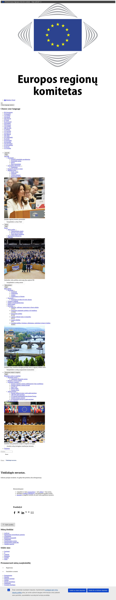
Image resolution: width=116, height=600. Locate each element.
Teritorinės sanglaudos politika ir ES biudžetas (24, 310)
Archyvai (6, 533)
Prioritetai (11, 290)
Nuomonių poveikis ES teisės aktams (21, 299)
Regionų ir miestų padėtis (15, 380)
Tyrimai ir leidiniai (13, 301)
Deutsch (7, 118)
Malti (7, 136)
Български (8, 112)
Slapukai (6, 577)
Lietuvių (7, 132)
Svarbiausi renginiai (13, 382)
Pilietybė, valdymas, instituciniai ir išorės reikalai (25, 307)
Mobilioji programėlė (10, 538)
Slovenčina (8, 143)
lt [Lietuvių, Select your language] (1, 103)
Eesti (6, 120)
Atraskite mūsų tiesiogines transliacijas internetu (20, 446)
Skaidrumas (14, 167)
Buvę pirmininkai (16, 164)
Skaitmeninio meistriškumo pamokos (14, 534)
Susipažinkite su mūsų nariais (15, 282)
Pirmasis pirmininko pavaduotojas (20, 159)
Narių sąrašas (11, 229)
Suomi (6, 146)
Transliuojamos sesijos (10, 541)
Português (8, 140)
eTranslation (7, 536)
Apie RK (7, 152)
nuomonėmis (31, 492)
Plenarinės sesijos (13, 377)
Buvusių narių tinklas (17, 232)
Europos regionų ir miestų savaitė (20, 385)
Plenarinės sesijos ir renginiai (12, 372)
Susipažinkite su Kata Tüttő (14, 222)
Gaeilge (7, 126)
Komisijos (10, 306)
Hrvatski (7, 128)
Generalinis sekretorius (14, 165)
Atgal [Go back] (6, 154)
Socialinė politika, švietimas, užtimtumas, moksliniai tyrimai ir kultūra (30, 323)
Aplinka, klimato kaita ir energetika (21, 317)
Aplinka (6, 580)
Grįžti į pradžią (8, 525)
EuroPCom (14, 387)
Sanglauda (14, 292)
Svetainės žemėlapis (9, 585)
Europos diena (15, 390)
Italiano (7, 129)
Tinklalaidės (7, 539)
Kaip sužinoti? (36, 2)
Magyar (7, 134)
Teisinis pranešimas (9, 581)
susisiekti (19, 495)
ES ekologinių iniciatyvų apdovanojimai (22, 399)
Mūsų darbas (8, 285)
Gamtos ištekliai (15, 320)
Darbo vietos (14, 172)
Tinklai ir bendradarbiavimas (16, 302)
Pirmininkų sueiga (16, 161)
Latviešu (7, 131)
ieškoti (41, 492)
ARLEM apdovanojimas (18, 394)
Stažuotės (13, 173)
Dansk (7, 117)
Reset (6, 454)
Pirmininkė (11, 158)
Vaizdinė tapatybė (9, 544)
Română (7, 142)
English (7, 123)
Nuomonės (11, 298)
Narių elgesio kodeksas (17, 234)
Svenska (7, 148)
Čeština (7, 115)
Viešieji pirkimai (15, 175)
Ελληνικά (7, 121)
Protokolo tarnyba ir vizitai (15, 169)
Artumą (13, 295)
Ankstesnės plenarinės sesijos (19, 379)
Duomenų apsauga (9, 578)
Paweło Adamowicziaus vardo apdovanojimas (24, 393)
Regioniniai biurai (16, 176)
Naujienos (7, 448)
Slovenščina (8, 145)
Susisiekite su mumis (12, 571)
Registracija (9, 567)
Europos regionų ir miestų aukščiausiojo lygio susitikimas (27, 383)
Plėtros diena (14, 388)
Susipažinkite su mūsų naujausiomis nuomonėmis (20, 369)
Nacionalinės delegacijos (15, 236)
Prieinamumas (8, 575)
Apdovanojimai (12, 391)
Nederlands (8, 137)
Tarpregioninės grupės (17, 231)
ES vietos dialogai (13, 401)
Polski (7, 139)
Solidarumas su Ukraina (17, 296)
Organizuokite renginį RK (11, 542)
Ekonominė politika (16, 313)
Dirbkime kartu (12, 170)
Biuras (13, 162)
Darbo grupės (11, 304)
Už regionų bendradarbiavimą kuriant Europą (23, 396)
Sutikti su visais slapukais (77, 590)
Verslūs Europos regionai (18, 398)
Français (7, 125)
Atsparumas (14, 293)
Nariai (6, 224)
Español (7, 114)
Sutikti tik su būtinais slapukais (98, 590)
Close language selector (7, 105)
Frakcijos (10, 237)
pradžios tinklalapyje (29, 493)
